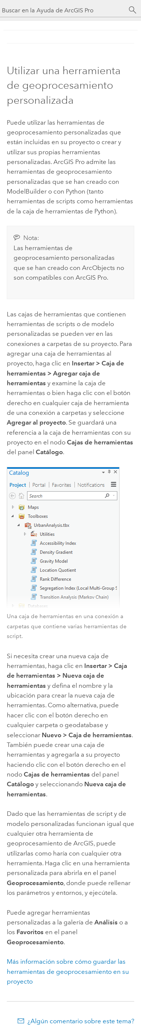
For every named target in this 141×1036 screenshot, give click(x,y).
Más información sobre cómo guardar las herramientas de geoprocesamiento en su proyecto (68, 971)
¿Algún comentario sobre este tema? (80, 1021)
